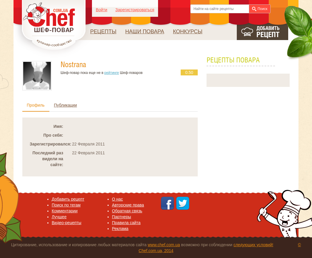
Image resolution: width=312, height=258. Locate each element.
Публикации (65, 105)
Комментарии (65, 211)
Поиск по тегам (66, 205)
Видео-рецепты (66, 222)
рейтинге (111, 73)
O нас (117, 199)
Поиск (259, 9)
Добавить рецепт (68, 199)
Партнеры (121, 216)
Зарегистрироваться (134, 9)
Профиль (35, 105)
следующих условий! (253, 244)
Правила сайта (126, 222)
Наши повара (144, 31)
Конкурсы (187, 31)
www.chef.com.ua (164, 244)
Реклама (120, 228)
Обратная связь (127, 211)
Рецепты (103, 31)
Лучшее (59, 216)
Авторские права (128, 205)
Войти (101, 9)
